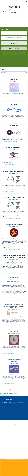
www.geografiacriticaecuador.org (14, 218)
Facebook (5, 96)
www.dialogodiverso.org (12, 141)
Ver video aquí (6, 270)
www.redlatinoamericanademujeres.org (13, 324)
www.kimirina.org (11, 119)
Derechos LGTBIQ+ (14, 81)
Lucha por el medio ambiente (14, 173)
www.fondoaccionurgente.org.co (14, 249)
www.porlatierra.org (10, 191)
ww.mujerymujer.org (11, 164)
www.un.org (10, 296)
